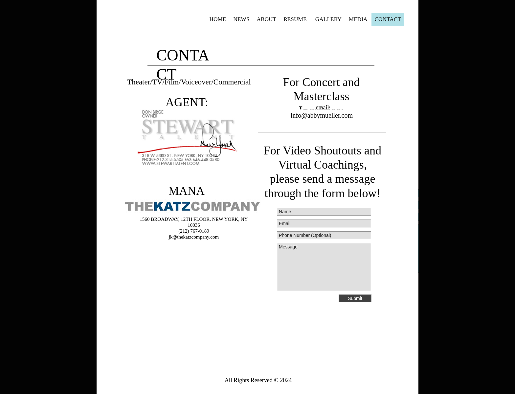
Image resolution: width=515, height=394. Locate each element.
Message (324, 267)
